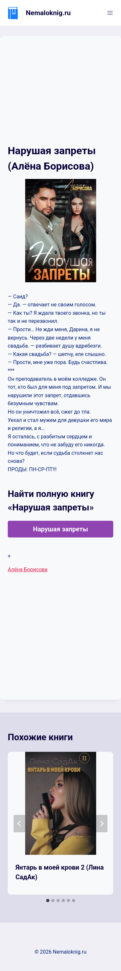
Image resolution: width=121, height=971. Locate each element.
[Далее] (101, 823)
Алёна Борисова (27, 569)
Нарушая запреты (60, 529)
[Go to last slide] (19, 823)
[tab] (47, 900)
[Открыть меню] (110, 13)
